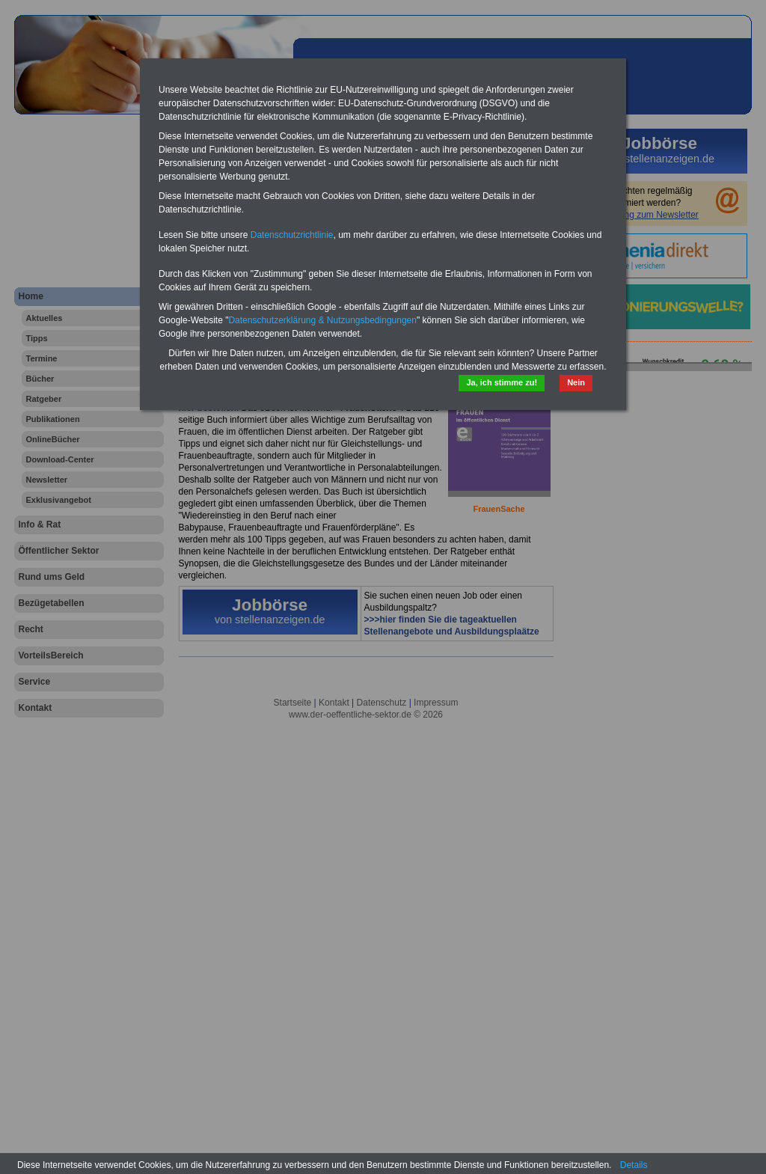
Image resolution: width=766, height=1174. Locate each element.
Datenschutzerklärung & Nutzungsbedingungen (322, 320)
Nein (576, 382)
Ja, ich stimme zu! (501, 382)
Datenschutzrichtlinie (292, 235)
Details (634, 1165)
